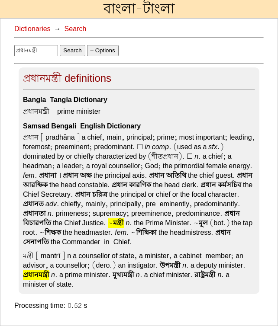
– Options (103, 50)
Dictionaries (32, 29)
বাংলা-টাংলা (139, 9)
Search (76, 29)
